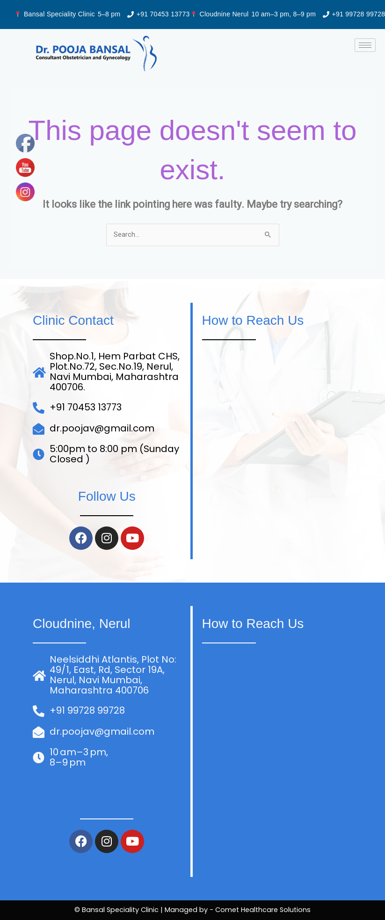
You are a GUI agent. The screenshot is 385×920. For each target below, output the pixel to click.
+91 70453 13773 (163, 14)
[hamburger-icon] (365, 45)
